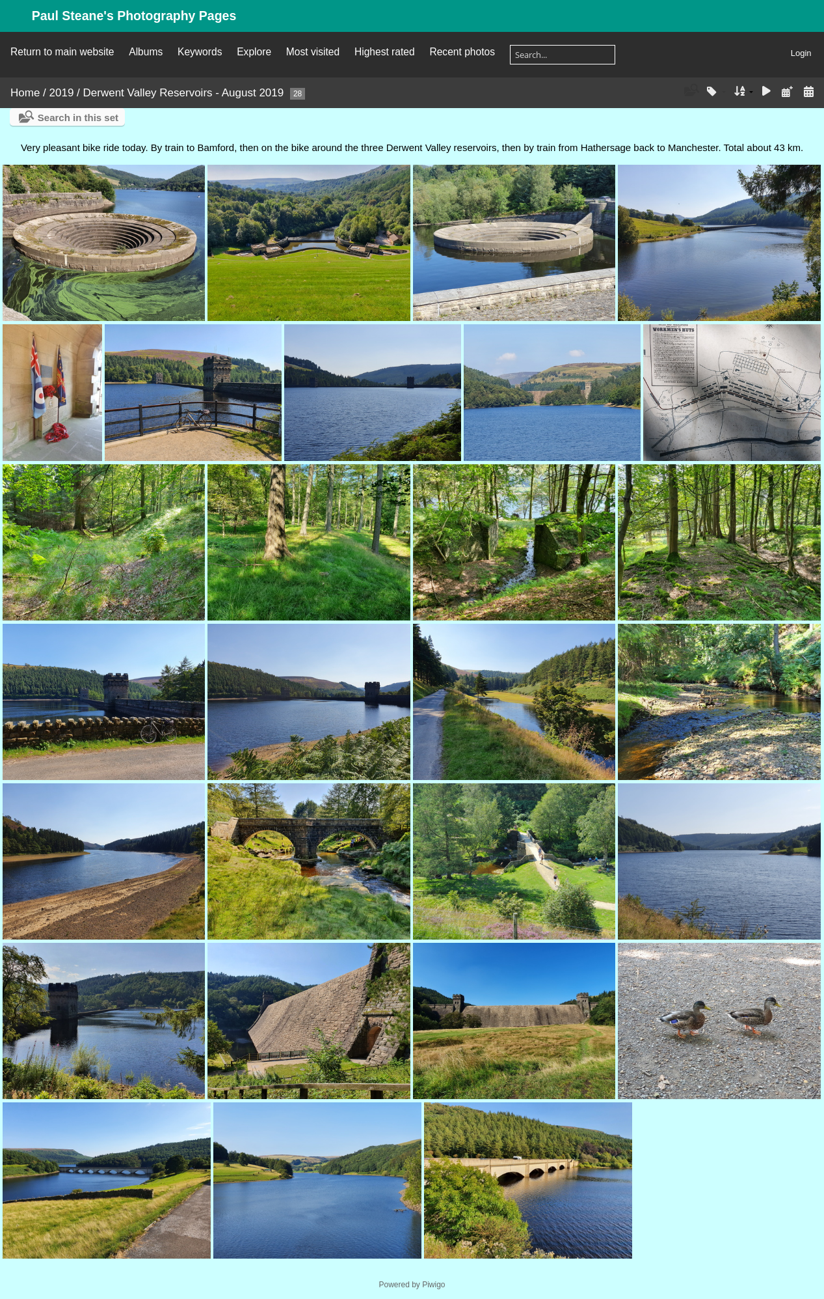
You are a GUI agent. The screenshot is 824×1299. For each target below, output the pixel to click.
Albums (146, 51)
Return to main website (62, 51)
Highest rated (384, 51)
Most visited (312, 51)
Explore (254, 51)
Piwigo (433, 1284)
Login (801, 53)
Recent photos (462, 51)
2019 (61, 93)
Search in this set (78, 117)
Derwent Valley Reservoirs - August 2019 (183, 93)
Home (25, 93)
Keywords (200, 51)
